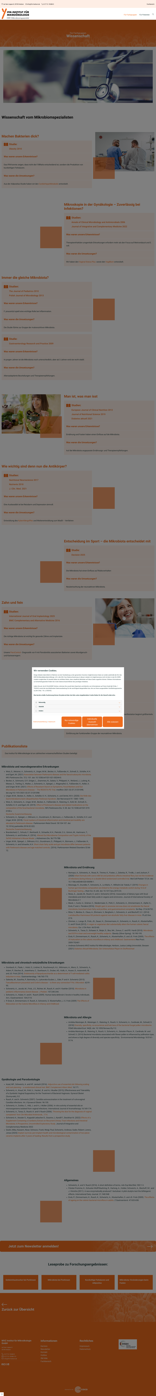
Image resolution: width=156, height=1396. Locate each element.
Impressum (51, 722)
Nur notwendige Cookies (71, 721)
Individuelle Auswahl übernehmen (92, 722)
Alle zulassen (112, 722)
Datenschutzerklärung (40, 722)
